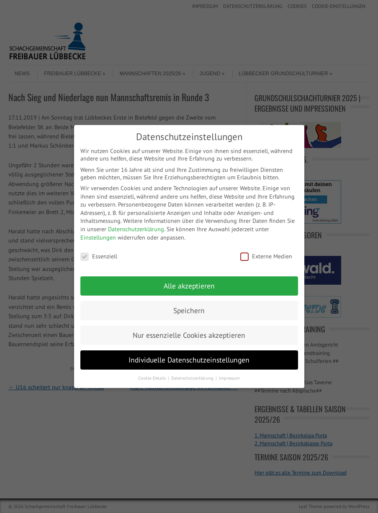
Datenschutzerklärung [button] (193, 378)
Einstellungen (98, 237)
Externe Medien (266, 256)
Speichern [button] (189, 310)
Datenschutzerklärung (136, 229)
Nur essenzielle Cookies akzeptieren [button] (189, 335)
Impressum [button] (229, 378)
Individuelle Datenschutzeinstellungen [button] (189, 360)
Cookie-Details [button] (152, 378)
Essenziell (98, 256)
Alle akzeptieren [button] (189, 286)
